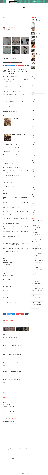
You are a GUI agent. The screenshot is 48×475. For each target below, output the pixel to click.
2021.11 (33, 83)
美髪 (40, 269)
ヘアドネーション (35, 274)
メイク (33, 272)
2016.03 (33, 198)
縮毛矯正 (42, 279)
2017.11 (33, 153)
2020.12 (33, 94)
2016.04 (33, 196)
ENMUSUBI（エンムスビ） (36, 227)
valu (37, 265)
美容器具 (40, 253)
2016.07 (33, 189)
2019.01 (33, 121)
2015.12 (33, 205)
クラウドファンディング (36, 234)
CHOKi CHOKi (41, 260)
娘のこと (34, 236)
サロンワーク (34, 288)
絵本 (42, 220)
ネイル (33, 265)
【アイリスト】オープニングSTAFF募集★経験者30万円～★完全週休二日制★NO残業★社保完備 (17, 345)
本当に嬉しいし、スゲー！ (40, 36)
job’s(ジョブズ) (40, 236)
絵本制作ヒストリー (35, 225)
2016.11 (33, 180)
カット (38, 272)
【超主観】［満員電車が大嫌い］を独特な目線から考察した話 (12, 354)
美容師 (37, 255)
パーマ (33, 290)
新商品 (40, 283)
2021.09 (33, 87)
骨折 (38, 220)
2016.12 (33, 178)
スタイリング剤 (35, 260)
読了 (37, 269)
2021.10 (33, 85)
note (33, 241)
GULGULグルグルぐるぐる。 (40, 49)
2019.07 (33, 112)
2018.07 (33, 135)
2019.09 (33, 108)
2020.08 (33, 96)
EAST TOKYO (35, 267)
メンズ (39, 243)
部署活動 (41, 288)
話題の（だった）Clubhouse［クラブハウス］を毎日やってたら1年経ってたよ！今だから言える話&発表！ (18, 362)
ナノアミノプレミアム (36, 230)
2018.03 (33, 144)
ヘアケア (37, 241)
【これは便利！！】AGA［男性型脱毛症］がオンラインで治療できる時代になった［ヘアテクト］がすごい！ (19, 371)
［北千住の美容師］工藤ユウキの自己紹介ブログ (10, 337)
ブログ (39, 302)
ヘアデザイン (34, 248)
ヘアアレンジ (34, 283)
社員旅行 (34, 229)
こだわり (34, 281)
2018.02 (33, 146)
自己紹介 (40, 286)
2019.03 (33, 117)
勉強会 (40, 267)
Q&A (38, 281)
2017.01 (33, 176)
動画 (41, 276)
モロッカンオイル (39, 258)
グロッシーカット (35, 276)
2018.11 (33, 126)
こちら (13, 58)
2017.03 (33, 171)
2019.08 (33, 110)
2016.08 (33, 187)
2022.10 (33, 76)
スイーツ (34, 262)
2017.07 (33, 162)
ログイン (40, 1)
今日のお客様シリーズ (36, 297)
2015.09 (33, 212)
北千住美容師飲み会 (35, 279)
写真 (33, 304)
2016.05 (33, 194)
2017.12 (33, 151)
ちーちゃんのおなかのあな (36, 222)
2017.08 (33, 160)
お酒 (38, 262)
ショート (34, 246)
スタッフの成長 (35, 239)
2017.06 (33, 164)
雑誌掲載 (40, 248)
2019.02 (33, 119)
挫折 (33, 255)
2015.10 (33, 210)
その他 (34, 302)
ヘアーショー (34, 286)
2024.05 (33, 74)
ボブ (38, 246)
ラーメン (42, 255)
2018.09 (33, 130)
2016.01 (33, 203)
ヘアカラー (39, 290)
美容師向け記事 (35, 295)
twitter (4, 399)
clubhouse (34, 220)
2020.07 (33, 99)
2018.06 (33, 137)
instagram (4, 397)
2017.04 (33, 169)
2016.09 (33, 185)
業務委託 (41, 239)
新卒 (33, 269)
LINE (4, 290)
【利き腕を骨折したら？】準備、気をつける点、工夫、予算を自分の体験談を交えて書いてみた (17, 379)
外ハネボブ (34, 243)
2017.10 (33, 155)
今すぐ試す (34, 1)
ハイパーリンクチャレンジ (36, 293)
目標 (41, 274)
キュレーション (35, 307)
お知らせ (38, 304)
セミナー (34, 300)
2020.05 (33, 101)
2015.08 (33, 214)
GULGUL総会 (34, 253)
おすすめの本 (34, 232)
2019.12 (33, 103)
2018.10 (33, 128)
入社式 (33, 258)
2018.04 (33, 142)
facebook (4, 395)
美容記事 (40, 300)
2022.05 (33, 78)
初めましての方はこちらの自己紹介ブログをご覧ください (12, 62)
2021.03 (33, 92)
